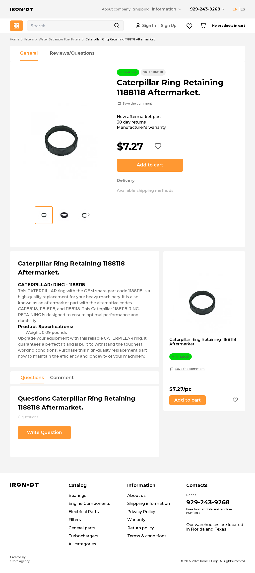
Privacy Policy (141, 511)
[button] (89, 215)
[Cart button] (203, 26)
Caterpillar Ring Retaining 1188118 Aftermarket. (202, 341)
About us (136, 495)
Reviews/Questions (72, 53)
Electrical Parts (83, 511)
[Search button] (117, 26)
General (29, 53)
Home (14, 39)
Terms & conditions (147, 536)
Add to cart (150, 165)
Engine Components (89, 503)
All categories (82, 544)
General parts (81, 528)
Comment (62, 377)
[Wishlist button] (189, 25)
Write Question (44, 432)
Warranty (136, 519)
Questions (32, 377)
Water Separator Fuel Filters (59, 39)
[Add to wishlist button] (158, 146)
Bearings (77, 495)
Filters (29, 39)
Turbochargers (83, 536)
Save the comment (137, 103)
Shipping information (148, 503)
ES (242, 9)
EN (235, 9)
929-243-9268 (205, 9)
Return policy (140, 528)
